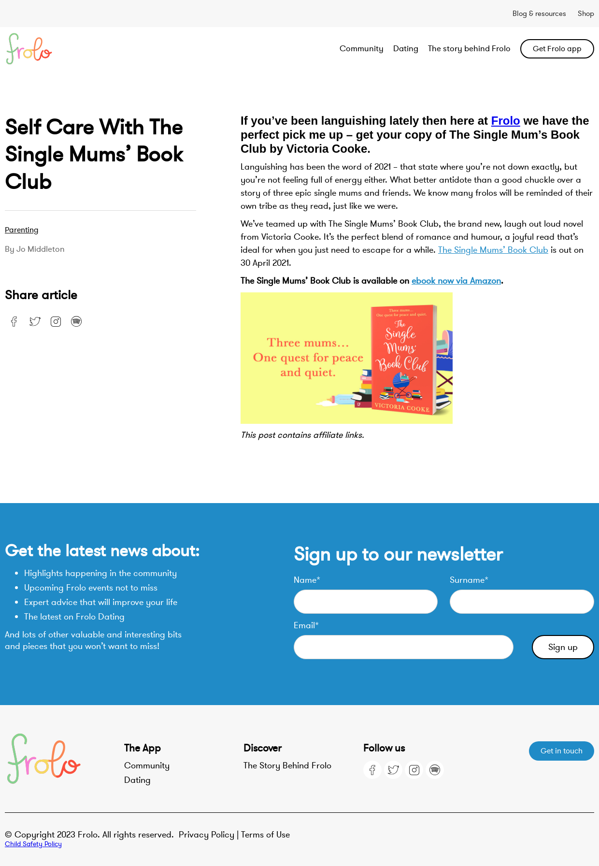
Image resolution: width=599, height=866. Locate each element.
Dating (405, 48)
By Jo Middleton (35, 249)
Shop (586, 13)
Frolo (505, 120)
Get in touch (562, 751)
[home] (64, 49)
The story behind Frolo (469, 48)
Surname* (469, 580)
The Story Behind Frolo (287, 765)
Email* (306, 625)
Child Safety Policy (33, 844)
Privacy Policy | (210, 834)
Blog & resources (539, 13)
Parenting (22, 230)
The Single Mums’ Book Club (493, 250)
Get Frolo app (557, 48)
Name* (307, 580)
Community (362, 48)
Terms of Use (265, 834)
